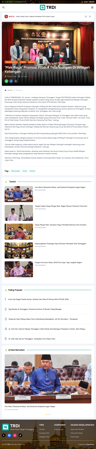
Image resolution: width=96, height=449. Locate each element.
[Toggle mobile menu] (92, 7)
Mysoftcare (90, 444)
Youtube (42, 429)
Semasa (32, 62)
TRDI (8, 444)
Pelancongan (11, 62)
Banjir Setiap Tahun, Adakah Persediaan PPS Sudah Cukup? (35, 16)
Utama (22, 62)
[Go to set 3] (49, 414)
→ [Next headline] (89, 16)
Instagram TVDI (44, 437)
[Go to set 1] (46, 414)
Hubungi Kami (58, 429)
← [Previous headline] (86, 16)
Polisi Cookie (75, 437)
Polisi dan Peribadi (77, 433)
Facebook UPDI (44, 433)
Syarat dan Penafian (77, 429)
